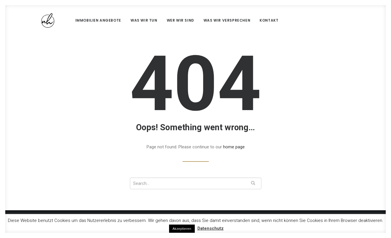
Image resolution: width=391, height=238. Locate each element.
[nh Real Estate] (38, 20)
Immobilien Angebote (84, 20)
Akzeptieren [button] (182, 229)
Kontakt (255, 20)
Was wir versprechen (213, 20)
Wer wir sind (166, 20)
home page (234, 147)
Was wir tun (130, 20)
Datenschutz (210, 228)
